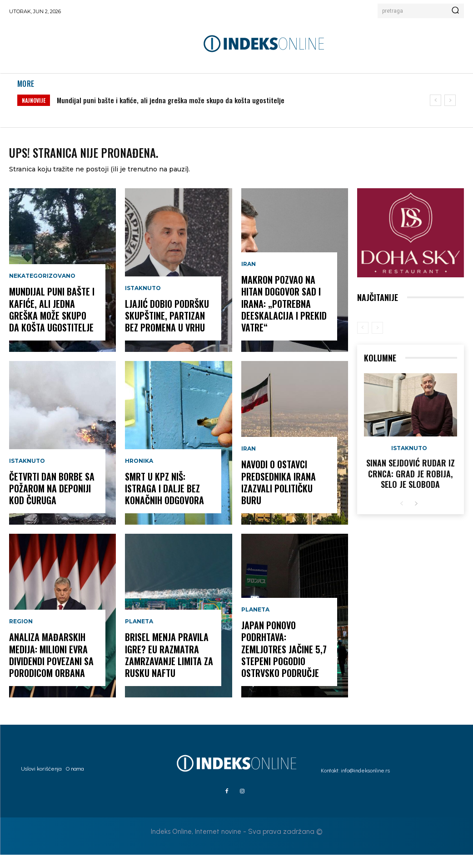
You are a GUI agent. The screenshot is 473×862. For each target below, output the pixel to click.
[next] (450, 100)
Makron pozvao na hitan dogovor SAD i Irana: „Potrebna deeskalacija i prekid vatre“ (280, 313)
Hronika (139, 472)
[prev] (435, 100)
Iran (248, 278)
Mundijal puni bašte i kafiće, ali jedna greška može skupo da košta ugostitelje (170, 100)
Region (21, 634)
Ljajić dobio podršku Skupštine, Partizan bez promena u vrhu (169, 324)
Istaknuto (27, 472)
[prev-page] (362, 335)
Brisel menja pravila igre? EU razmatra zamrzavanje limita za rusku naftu (166, 665)
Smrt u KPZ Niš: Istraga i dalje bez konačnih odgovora (169, 497)
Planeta (139, 634)
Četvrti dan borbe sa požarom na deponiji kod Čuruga (49, 497)
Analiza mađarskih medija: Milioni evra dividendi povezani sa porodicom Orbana (48, 665)
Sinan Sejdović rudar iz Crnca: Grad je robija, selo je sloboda (410, 479)
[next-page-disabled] (377, 335)
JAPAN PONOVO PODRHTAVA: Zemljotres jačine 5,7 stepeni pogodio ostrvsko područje (284, 659)
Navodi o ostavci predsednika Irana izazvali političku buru (285, 497)
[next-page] (416, 507)
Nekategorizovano (42, 288)
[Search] (455, 11)
